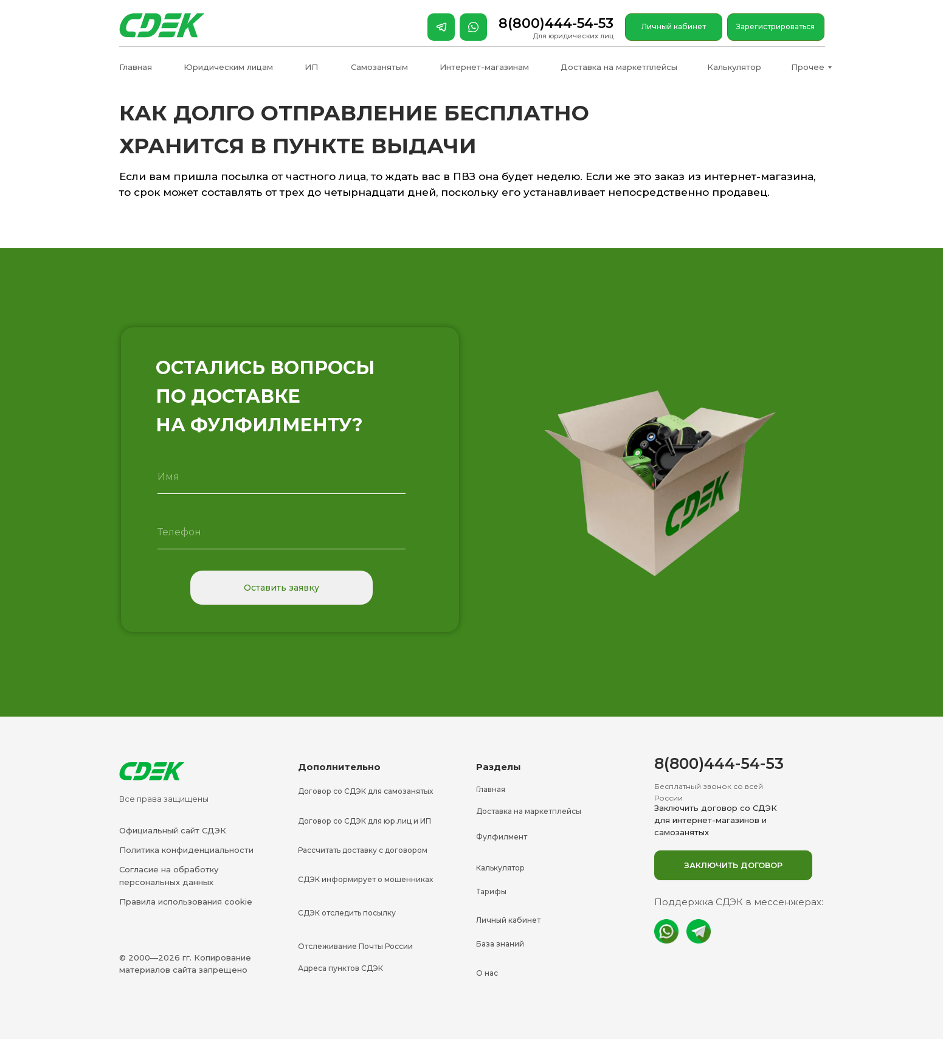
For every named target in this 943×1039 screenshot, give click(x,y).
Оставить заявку (281, 587)
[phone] (281, 532)
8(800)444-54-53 (556, 23)
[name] (281, 477)
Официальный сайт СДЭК (172, 830)
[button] (733, 865)
